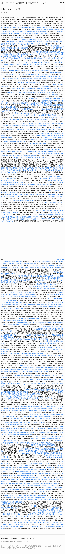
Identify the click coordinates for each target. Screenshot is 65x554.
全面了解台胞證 (56, 213)
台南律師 (32, 294)
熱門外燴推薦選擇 (17, 262)
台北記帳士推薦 (13, 192)
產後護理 (41, 473)
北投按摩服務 (16, 88)
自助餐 (44, 496)
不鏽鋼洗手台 (56, 154)
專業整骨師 (7, 441)
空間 (49, 129)
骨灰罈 (47, 414)
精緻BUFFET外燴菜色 (54, 327)
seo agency (30, 88)
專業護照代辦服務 (15, 424)
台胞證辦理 (20, 396)
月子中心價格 (46, 58)
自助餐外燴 (26, 467)
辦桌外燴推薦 (58, 487)
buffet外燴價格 (36, 44)
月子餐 (59, 78)
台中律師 (39, 58)
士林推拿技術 (37, 78)
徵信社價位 (45, 514)
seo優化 (44, 105)
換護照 (58, 170)
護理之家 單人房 (20, 422)
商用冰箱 (4, 103)
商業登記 (9, 129)
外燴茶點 (21, 435)
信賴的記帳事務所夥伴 (28, 54)
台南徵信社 (27, 115)
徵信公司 (23, 88)
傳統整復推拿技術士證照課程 (44, 483)
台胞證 (52, 453)
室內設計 (52, 329)
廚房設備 (39, 432)
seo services (37, 109)
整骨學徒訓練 (19, 376)
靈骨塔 (6, 502)
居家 (18, 392)
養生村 (60, 88)
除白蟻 (60, 298)
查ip (37, 418)
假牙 (2, 410)
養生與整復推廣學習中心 (31, 469)
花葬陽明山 (11, 353)
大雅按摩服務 (40, 335)
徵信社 (46, 154)
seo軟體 (48, 498)
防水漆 (53, 288)
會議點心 (31, 31)
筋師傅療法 (10, 219)
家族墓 (53, 432)
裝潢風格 (58, 166)
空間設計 (27, 294)
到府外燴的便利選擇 (16, 152)
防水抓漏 (46, 512)
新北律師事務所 (40, 443)
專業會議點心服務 (52, 105)
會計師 (30, 514)
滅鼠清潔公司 (12, 469)
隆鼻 (46, 304)
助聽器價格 (47, 62)
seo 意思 (5, 170)
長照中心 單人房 (20, 292)
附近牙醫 (57, 117)
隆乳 (45, 398)
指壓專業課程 (44, 178)
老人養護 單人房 (21, 42)
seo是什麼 (13, 27)
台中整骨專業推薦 (45, 262)
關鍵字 (13, 42)
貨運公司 (57, 380)
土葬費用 (21, 443)
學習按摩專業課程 (53, 428)
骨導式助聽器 (42, 184)
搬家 (37, 355)
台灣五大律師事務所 (25, 158)
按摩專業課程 (8, 54)
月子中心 (19, 508)
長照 (50, 103)
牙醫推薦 (57, 390)
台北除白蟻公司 (16, 418)
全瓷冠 (35, 168)
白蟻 (61, 349)
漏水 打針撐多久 (44, 479)
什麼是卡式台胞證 (44, 489)
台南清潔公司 (23, 304)
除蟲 (39, 306)
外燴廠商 (4, 137)
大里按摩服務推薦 (15, 408)
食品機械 (58, 194)
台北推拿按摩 (53, 455)
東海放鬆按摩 (12, 78)
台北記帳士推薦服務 (57, 137)
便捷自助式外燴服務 (49, 510)
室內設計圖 (31, 406)
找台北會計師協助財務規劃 (31, 339)
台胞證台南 (28, 44)
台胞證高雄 (13, 56)
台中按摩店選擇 (10, 119)
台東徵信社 (27, 58)
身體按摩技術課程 (22, 498)
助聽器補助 (56, 42)
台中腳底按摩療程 (35, 394)
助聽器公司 (21, 31)
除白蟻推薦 (37, 88)
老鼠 (22, 524)
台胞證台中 (50, 268)
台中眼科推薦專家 (40, 323)
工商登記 (9, 137)
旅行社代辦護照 (41, 268)
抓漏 (46, 335)
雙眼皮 (24, 78)
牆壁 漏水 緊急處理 (48, 380)
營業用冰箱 (59, 278)
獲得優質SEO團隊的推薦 (13, 58)
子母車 (29, 496)
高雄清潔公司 (39, 369)
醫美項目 (56, 384)
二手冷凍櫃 (28, 485)
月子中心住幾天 (41, 119)
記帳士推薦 (17, 489)
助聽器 (34, 268)
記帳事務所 (36, 500)
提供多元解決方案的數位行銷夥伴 (52, 109)
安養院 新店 (57, 58)
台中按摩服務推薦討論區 (12, 432)
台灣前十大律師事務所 (42, 103)
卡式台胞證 (26, 394)
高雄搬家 (34, 506)
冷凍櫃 (21, 70)
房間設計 (46, 463)
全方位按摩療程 (42, 170)
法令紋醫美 (38, 54)
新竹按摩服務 (19, 113)
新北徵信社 (23, 217)
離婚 (48, 135)
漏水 (47, 339)
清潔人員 (4, 351)
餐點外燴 (39, 510)
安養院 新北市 (49, 384)
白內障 (28, 422)
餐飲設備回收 (13, 170)
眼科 (55, 66)
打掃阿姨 (12, 44)
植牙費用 (26, 526)
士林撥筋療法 (47, 288)
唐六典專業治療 (47, 54)
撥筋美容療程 (52, 176)
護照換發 (22, 62)
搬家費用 (54, 95)
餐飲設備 (7, 410)
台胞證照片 (28, 62)
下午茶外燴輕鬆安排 (29, 152)
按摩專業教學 (55, 508)
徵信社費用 (53, 72)
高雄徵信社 (57, 473)
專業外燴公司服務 (43, 93)
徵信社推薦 (45, 329)
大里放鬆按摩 (57, 522)
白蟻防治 (38, 135)
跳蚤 (32, 439)
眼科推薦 (48, 202)
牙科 (12, 194)
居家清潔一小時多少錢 (26, 129)
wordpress (27, 64)
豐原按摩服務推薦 (47, 101)
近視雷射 (45, 34)
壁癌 (2, 125)
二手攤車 (41, 453)
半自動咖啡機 (34, 414)
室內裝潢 (33, 58)
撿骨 (20, 453)
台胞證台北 (49, 119)
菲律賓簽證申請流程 (43, 284)
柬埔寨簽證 (44, 408)
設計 (10, 496)
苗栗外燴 (7, 408)
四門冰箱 (49, 46)
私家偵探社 (53, 343)
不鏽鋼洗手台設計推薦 (53, 115)
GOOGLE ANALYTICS (55, 190)
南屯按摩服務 (34, 143)
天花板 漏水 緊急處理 (15, 74)
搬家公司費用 (59, 441)
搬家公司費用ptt (53, 298)
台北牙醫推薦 (58, 408)
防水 (49, 304)
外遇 (35, 437)
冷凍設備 (48, 286)
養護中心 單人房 (31, 355)
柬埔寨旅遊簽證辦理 (44, 74)
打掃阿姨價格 (27, 471)
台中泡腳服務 (40, 42)
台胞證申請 (24, 296)
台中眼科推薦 (19, 526)
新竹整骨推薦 (36, 62)
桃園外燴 (19, 339)
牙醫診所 (21, 294)
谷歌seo (54, 88)
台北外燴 (7, 125)
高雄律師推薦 (36, 520)
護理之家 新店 (45, 78)
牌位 (45, 152)
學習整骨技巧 (53, 196)
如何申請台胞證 (52, 335)
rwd (7, 78)
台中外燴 (7, 302)
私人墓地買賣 (23, 123)
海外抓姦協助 (29, 500)
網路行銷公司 (19, 353)
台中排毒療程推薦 (36, 280)
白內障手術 (33, 139)
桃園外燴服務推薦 (17, 394)
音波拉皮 (56, 349)
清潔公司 (44, 266)
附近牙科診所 (16, 321)
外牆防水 (7, 152)
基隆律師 (29, 78)
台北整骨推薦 (50, 349)
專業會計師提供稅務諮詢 (22, 119)
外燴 (52, 58)
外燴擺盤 (9, 93)
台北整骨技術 (23, 103)
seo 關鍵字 (53, 272)
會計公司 (60, 351)
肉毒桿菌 (31, 286)
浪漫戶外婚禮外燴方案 (48, 306)
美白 (56, 150)
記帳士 (50, 522)
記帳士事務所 (29, 168)
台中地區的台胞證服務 (36, 380)
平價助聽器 (16, 129)
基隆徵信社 (48, 70)
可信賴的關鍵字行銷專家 (35, 463)
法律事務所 (13, 180)
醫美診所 (52, 445)
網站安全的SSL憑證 (41, 526)
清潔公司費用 (14, 109)
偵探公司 (40, 168)
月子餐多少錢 (10, 168)
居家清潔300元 (47, 168)
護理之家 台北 (10, 221)
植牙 (35, 105)
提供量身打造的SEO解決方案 (10, 70)
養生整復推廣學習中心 (17, 308)
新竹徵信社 (18, 369)
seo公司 (6, 331)
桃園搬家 (39, 288)
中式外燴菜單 (56, 347)
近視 (13, 178)
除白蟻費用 (7, 394)
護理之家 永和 (37, 266)
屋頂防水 (11, 502)
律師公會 (41, 428)
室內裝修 (44, 44)
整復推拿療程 (36, 410)
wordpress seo (51, 294)
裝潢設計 (46, 453)
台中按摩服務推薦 (31, 93)
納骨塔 (34, 353)
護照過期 (37, 99)
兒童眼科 (56, 483)
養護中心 (31, 99)
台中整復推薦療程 (16, 514)
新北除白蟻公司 (20, 44)
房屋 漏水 (55, 168)
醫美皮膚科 (19, 471)
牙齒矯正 (28, 219)
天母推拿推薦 (5, 300)
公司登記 (43, 99)
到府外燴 (59, 294)
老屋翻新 (51, 117)
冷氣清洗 (49, 418)
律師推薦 (45, 129)
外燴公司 (42, 70)
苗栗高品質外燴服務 (10, 141)
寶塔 (57, 477)
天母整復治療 (31, 483)
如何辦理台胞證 (42, 139)
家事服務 (51, 93)
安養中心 (42, 64)
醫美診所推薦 (45, 449)
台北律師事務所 (9, 217)
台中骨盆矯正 (31, 304)
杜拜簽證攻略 (57, 48)
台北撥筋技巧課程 (13, 294)
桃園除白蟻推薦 (57, 29)
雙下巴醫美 (30, 105)
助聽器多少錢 (5, 384)
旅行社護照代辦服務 (22, 27)
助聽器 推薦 (51, 367)
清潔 (14, 93)
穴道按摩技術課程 (32, 170)
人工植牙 (45, 522)
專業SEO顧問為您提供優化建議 (31, 40)
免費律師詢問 (14, 335)
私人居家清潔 (51, 133)
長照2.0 (53, 135)
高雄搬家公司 (19, 184)
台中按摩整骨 (7, 262)
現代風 (39, 105)
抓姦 (56, 449)
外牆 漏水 (51, 408)
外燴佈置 (56, 276)
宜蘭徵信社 (38, 34)
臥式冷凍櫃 (7, 337)
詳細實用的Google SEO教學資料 (31, 408)
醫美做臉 (43, 88)
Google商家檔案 (32, 74)
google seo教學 (16, 264)
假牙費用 (58, 266)
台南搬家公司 (51, 194)
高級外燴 (37, 262)
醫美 (55, 512)
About (62, 2)
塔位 (8, 103)
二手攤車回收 (7, 304)
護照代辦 (26, 113)
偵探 (36, 428)
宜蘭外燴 (40, 154)
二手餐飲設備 (32, 384)
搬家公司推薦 (59, 432)
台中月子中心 (12, 339)
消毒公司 (14, 268)
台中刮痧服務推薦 (6, 443)
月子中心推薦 (35, 64)
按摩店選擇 (28, 268)
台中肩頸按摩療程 (18, 115)
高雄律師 (43, 90)
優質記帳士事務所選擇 (47, 500)
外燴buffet (20, 323)
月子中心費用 (31, 103)
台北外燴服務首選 (9, 107)
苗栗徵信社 (4, 353)
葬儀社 (13, 292)
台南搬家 (53, 123)
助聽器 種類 (29, 479)
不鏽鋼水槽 (45, 439)
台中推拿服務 (59, 133)
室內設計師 (13, 64)
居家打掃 (37, 31)
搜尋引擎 (43, 133)
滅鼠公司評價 (13, 282)
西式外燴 (51, 376)
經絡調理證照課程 (22, 48)
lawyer (8, 424)
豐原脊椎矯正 (46, 123)
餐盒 (37, 367)
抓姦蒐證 (39, 123)
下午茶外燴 (14, 213)
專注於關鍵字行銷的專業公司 (47, 215)
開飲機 (36, 398)
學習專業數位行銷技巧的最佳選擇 (20, 280)
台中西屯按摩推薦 (6, 178)
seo (8, 369)
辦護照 (19, 125)
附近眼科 (7, 86)
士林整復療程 (14, 103)
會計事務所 (17, 325)
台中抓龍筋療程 (19, 502)
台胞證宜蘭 (49, 27)
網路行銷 (36, 479)
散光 (32, 115)
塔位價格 (11, 471)
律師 (18, 141)
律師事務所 (42, 469)
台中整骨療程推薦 (9, 422)
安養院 (46, 428)
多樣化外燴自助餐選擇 (28, 34)
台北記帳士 (35, 276)
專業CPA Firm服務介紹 (47, 410)
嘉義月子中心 (23, 451)
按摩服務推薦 (43, 418)
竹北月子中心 (18, 371)
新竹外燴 (51, 180)
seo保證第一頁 (39, 304)
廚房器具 (55, 84)
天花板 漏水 (35, 70)
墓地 (8, 483)
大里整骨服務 (7, 467)
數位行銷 (35, 194)
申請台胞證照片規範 (21, 200)
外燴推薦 (45, 455)
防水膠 (22, 182)
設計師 (50, 154)
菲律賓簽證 (53, 284)
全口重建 (12, 483)
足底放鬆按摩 (38, 129)
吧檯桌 (8, 111)
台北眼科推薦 (34, 184)
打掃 (62, 123)
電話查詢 (54, 202)
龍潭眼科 (15, 435)
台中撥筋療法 (46, 86)
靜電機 (3, 135)
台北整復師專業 (50, 341)
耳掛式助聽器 (43, 194)
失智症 (5, 369)
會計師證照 (43, 31)
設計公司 (5, 196)
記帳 (23, 168)
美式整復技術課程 (11, 396)
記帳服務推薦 (52, 170)
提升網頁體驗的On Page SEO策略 (39, 371)
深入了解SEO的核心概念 (19, 496)
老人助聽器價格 (23, 406)
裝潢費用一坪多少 (47, 280)
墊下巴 (27, 432)
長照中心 (49, 88)
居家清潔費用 (5, 280)
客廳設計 (7, 308)
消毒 (22, 58)
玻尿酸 (58, 123)
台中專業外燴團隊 (29, 443)
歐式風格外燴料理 (6, 435)
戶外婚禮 (13, 441)
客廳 (26, 31)
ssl (12, 337)
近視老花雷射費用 (44, 445)
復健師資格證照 (13, 31)
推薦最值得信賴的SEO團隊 (30, 125)
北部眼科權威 (28, 353)
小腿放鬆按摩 (26, 156)
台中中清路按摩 (56, 62)
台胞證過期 (14, 304)
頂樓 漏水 (32, 323)
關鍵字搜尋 (36, 52)
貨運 (41, 276)
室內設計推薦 (43, 143)
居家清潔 (19, 56)
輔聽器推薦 (42, 339)
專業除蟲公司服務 (21, 483)
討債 (54, 278)
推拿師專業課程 (19, 410)
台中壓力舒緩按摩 (19, 219)
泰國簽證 (60, 101)
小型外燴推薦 (22, 109)
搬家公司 (22, 141)
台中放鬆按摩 (5, 27)
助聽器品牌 (53, 78)
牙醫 (12, 467)
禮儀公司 (50, 139)
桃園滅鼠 (35, 217)
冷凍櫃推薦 (10, 325)
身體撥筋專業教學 (8, 371)
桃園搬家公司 (50, 487)
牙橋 (51, 489)
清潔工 (19, 64)
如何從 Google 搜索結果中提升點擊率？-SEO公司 (24, 2)
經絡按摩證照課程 (52, 76)
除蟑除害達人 (46, 432)
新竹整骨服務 (17, 428)
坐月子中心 (38, 211)
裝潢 (7, 74)
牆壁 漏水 (6, 459)
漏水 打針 (25, 371)
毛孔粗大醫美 (21, 268)
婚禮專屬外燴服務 (41, 76)
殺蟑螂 (55, 101)
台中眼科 (20, 516)
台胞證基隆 (56, 46)
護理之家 (14, 48)
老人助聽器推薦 (20, 93)
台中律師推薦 (26, 477)
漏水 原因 (20, 276)
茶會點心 (8, 42)
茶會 (22, 418)
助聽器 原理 (17, 168)
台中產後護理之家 (28, 398)
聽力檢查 (57, 329)
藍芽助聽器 (30, 109)
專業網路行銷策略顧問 (15, 156)
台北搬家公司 (48, 42)
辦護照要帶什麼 (19, 194)
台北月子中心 (34, 422)
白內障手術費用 (26, 473)
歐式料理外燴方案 (40, 498)
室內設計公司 (32, 264)
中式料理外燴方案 (44, 343)
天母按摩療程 (8, 34)
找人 (53, 150)
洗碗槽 (25, 367)
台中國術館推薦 (37, 514)
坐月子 (23, 465)
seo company (17, 34)
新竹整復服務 (27, 70)
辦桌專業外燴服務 (28, 416)
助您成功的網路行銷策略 (44, 29)
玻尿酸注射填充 (21, 170)
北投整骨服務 (40, 158)
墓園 (52, 524)
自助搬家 (37, 406)
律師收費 (58, 510)
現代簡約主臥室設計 (28, 369)
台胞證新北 (7, 194)
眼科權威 (41, 422)
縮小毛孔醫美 (58, 180)
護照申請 (17, 217)
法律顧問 (19, 78)
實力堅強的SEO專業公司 (8, 508)
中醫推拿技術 (32, 123)
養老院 (12, 302)
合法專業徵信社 (30, 42)
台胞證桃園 (4, 182)
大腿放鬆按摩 (32, 296)
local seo (19, 274)
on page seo (22, 335)
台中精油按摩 (32, 367)
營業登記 (60, 178)
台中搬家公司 (56, 54)
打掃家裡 (30, 200)
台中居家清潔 (51, 266)
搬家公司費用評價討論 (45, 347)
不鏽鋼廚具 (32, 27)
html (42, 62)
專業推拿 (33, 156)
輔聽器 (9, 514)
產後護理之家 (5, 180)
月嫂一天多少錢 (40, 27)
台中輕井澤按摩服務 (54, 526)
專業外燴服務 (55, 211)
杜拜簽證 (16, 158)
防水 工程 (49, 485)
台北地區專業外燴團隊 (54, 52)
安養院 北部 (38, 439)
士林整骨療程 (41, 384)
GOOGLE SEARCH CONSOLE (48, 219)
